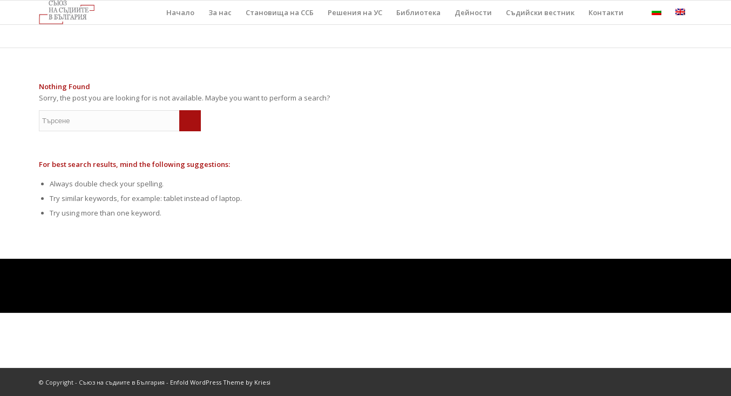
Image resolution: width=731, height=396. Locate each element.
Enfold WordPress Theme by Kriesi (220, 382)
